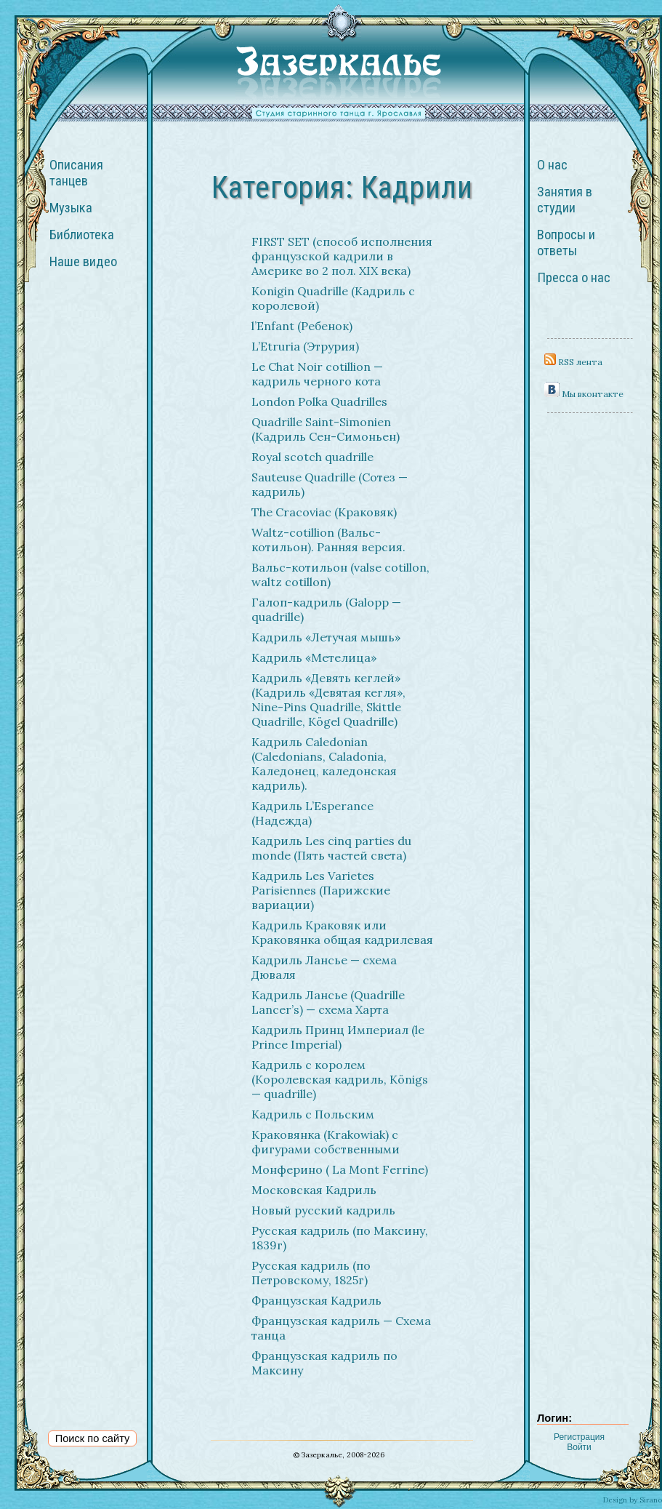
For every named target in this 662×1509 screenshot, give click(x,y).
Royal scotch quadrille (312, 456)
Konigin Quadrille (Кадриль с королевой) (333, 298)
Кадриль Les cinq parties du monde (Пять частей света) (331, 847)
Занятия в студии (564, 200)
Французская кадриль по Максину (324, 1362)
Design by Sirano (632, 1500)
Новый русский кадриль (323, 1210)
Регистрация (579, 1437)
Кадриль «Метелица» (313, 657)
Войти (579, 1447)
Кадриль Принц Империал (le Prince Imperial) (337, 1037)
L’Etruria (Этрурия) (305, 346)
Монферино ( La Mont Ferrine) (339, 1169)
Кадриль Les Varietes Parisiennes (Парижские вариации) (320, 890)
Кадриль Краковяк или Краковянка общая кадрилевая (342, 932)
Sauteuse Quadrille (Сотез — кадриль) (329, 484)
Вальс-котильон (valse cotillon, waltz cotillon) (340, 574)
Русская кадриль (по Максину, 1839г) (339, 1237)
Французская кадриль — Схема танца (341, 1327)
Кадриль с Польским (312, 1114)
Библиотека (81, 235)
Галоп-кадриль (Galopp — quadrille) (326, 609)
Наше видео (83, 262)
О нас (552, 165)
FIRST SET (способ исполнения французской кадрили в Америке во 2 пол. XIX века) (341, 256)
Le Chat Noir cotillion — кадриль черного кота (317, 373)
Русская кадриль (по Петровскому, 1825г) (311, 1272)
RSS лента (573, 361)
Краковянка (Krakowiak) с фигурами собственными (325, 1141)
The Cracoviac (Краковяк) (324, 512)
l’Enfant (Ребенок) (301, 326)
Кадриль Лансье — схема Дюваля (324, 967)
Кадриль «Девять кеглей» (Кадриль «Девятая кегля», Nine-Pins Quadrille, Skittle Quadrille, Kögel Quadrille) (328, 700)
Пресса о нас (573, 278)
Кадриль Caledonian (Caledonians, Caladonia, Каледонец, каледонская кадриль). (324, 764)
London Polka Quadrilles (319, 401)
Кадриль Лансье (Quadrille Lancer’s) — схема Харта (328, 1002)
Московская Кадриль (313, 1189)
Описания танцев (76, 173)
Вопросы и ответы (566, 243)
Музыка (70, 208)
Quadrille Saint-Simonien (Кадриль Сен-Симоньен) (325, 429)
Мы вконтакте (583, 393)
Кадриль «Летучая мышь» (325, 637)
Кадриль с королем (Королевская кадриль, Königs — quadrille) (339, 1079)
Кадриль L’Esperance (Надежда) (312, 813)
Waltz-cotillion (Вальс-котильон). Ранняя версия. (328, 539)
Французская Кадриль (316, 1300)
